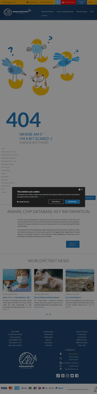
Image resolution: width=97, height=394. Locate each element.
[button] (23, 202)
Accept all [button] (72, 201)
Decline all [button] (56, 201)
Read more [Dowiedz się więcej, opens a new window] (41, 197)
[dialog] (48, 197)
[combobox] (79, 189)
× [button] (82, 189)
